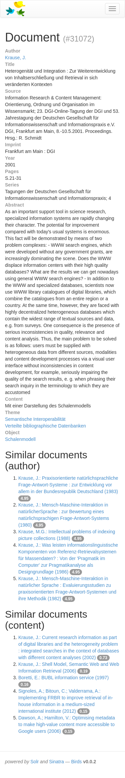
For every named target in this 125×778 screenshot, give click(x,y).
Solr (34, 761)
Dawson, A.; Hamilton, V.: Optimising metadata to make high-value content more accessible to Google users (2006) (66, 724)
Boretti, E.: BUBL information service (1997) (63, 677)
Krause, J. (15, 57)
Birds (76, 761)
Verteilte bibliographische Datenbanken (45, 426)
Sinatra (56, 761)
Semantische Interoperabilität (35, 419)
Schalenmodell (20, 439)
